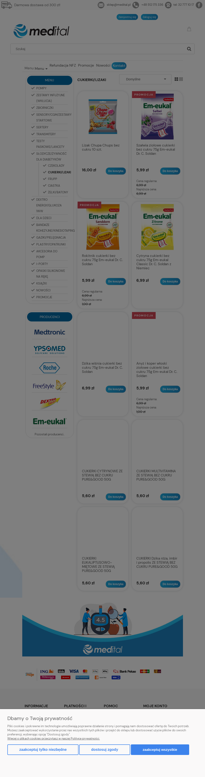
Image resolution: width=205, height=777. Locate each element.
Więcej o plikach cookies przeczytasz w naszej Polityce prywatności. (53, 738)
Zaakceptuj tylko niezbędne (43, 750)
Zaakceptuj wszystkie (160, 750)
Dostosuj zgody (104, 750)
